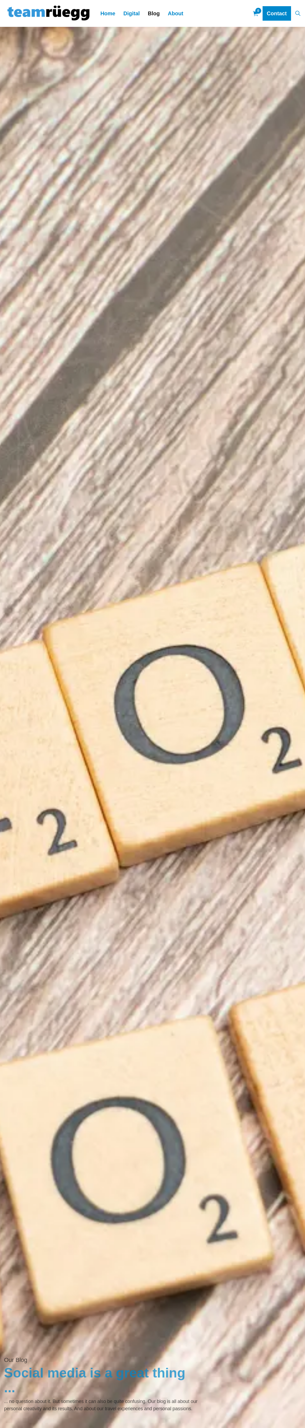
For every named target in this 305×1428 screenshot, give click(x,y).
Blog (154, 13)
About (175, 13)
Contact (277, 13)
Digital (131, 13)
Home (107, 13)
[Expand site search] (298, 13)
